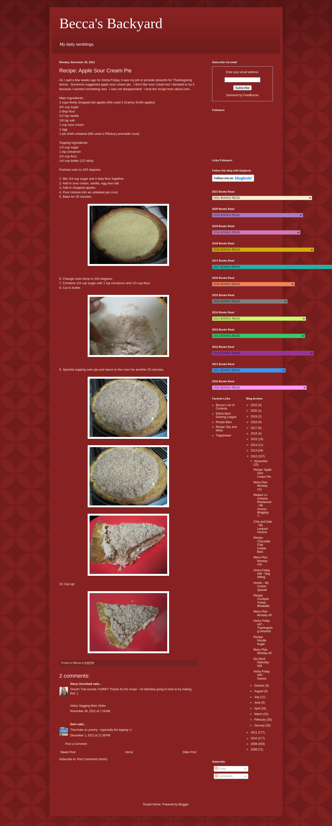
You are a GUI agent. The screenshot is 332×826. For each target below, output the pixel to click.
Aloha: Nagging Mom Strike (88, 705)
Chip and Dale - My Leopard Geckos (262, 527)
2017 (254, 428)
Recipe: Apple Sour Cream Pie (262, 473)
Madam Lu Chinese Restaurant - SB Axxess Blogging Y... (262, 505)
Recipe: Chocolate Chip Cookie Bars (261, 545)
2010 (254, 738)
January (259, 725)
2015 (254, 439)
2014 (254, 445)
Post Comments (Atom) (92, 759)
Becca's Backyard (111, 23)
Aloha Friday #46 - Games (261, 675)
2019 (254, 416)
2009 (254, 744)
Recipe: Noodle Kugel (259, 640)
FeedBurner (250, 95)
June (257, 702)
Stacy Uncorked (81, 684)
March (258, 714)
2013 (254, 450)
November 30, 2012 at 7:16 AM (90, 711)
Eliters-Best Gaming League (226, 415)
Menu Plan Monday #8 (262, 651)
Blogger (183, 804)
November (260, 461)
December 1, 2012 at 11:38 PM (90, 735)
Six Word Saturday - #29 (261, 662)
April (257, 708)
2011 (254, 732)
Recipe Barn (224, 422)
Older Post (189, 752)
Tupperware (223, 435)
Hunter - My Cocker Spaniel (261, 586)
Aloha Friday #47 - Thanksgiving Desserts (263, 626)
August (259, 691)
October (259, 685)
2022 (254, 405)
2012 (254, 456)
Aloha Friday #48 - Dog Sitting (261, 574)
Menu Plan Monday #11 (260, 486)
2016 (254, 433)
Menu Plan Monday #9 (262, 613)
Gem (73, 724)
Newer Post (67, 752)
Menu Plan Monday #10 (260, 561)
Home (129, 752)
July (257, 697)
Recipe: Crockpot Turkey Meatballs (261, 601)
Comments (223, 776)
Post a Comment (76, 744)
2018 (254, 422)
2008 (254, 749)
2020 (254, 410)
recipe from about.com (174, 89)
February (260, 719)
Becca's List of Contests (225, 406)
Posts (220, 768)
